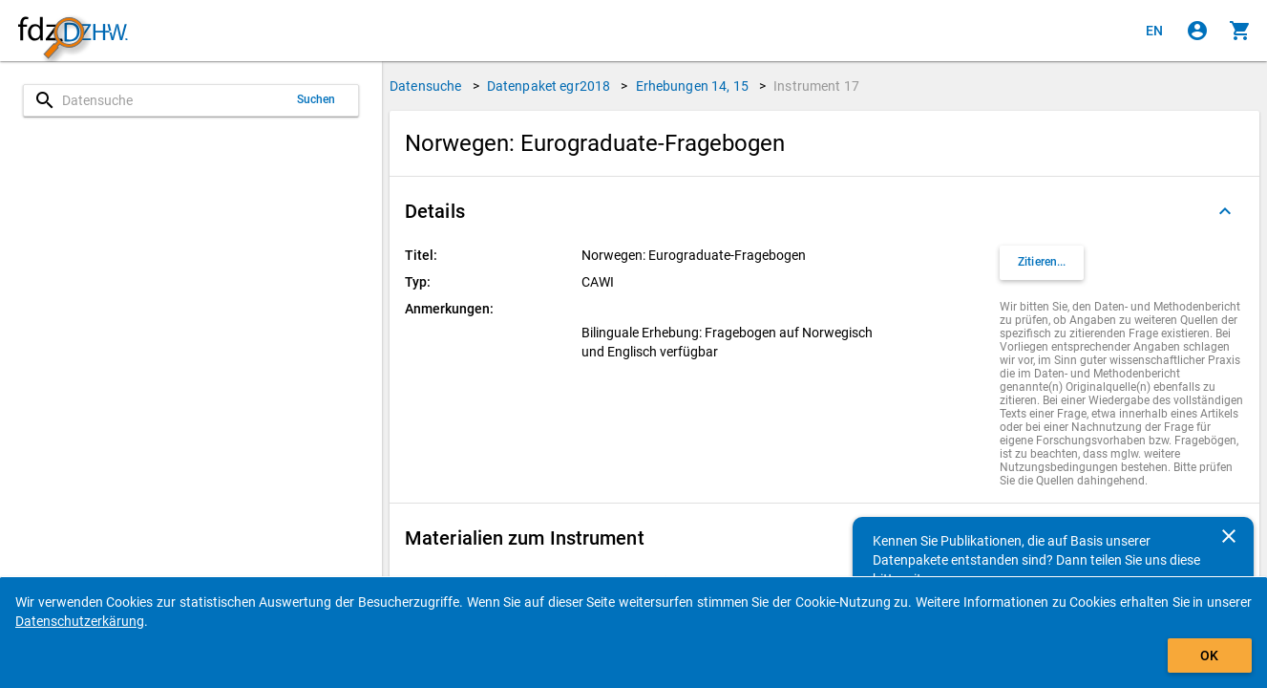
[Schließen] (1229, 536)
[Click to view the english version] (1154, 30)
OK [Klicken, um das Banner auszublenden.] (1209, 655)
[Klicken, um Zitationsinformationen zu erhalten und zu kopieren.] (1042, 263)
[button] (824, 211)
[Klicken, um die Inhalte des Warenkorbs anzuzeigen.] (1240, 30)
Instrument (816, 86)
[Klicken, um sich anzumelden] (1197, 30)
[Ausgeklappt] (1225, 211)
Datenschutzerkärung (79, 621)
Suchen (316, 99)
